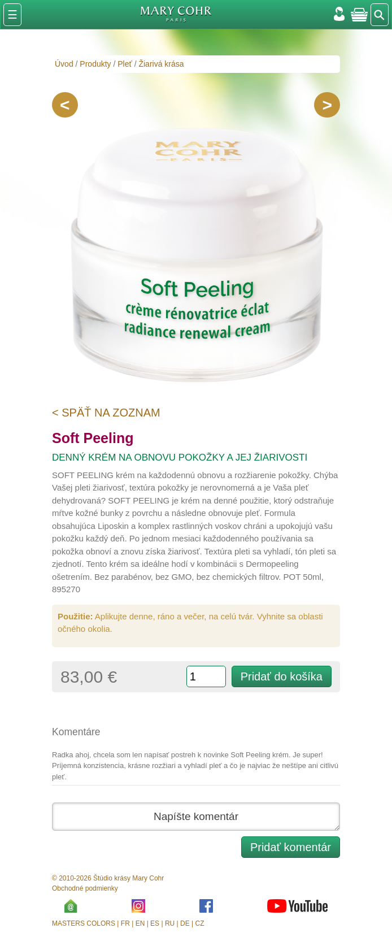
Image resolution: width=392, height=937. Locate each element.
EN (140, 923)
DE (185, 923)
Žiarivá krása (161, 63)
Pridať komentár (290, 847)
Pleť (124, 63)
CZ (199, 923)
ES (154, 923)
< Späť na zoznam (106, 412)
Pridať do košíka (282, 676)
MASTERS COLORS (83, 923)
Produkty (95, 63)
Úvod (64, 63)
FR (125, 923)
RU (170, 923)
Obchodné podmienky (85, 888)
